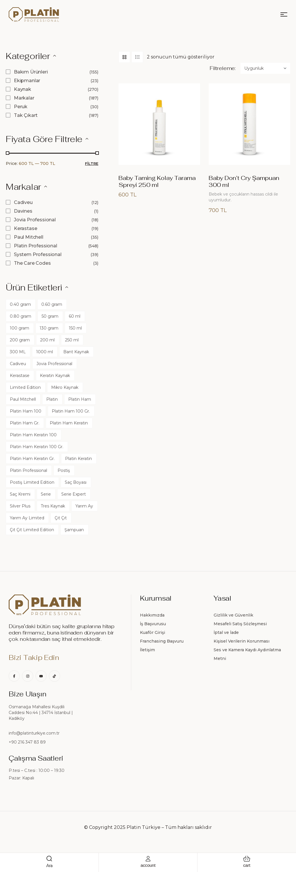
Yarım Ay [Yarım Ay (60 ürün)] (84, 506)
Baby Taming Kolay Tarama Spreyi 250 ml (157, 181)
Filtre (91, 163)
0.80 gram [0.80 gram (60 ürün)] (20, 316)
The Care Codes (32, 263)
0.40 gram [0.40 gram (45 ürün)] (20, 304)
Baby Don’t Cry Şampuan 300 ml (244, 181)
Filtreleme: (223, 68)
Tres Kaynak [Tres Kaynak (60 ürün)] (53, 506)
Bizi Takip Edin (34, 657)
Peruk (20, 106)
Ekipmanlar (27, 80)
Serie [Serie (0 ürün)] (46, 494)
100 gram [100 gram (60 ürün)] (19, 328)
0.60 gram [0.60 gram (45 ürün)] (51, 304)
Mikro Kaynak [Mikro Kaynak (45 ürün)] (64, 387)
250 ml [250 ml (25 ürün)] (72, 340)
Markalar (24, 98)
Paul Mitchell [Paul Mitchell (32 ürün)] (23, 399)
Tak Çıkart (26, 115)
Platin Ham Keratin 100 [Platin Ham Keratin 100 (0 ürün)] (33, 434)
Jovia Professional (35, 219)
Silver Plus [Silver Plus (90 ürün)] (20, 506)
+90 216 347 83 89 (27, 742)
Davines (23, 211)
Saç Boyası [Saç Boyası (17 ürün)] (75, 482)
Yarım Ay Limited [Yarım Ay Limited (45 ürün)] (27, 517)
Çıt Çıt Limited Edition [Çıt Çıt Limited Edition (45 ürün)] (32, 529)
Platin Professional (35, 246)
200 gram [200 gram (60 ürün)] (20, 340)
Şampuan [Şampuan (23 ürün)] (74, 529)
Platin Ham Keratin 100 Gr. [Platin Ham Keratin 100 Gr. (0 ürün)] (36, 446)
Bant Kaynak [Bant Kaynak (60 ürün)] (76, 351)
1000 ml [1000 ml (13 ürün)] (44, 351)
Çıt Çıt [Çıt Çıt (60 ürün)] (61, 517)
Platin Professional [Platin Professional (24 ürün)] (28, 470)
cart (246, 865)
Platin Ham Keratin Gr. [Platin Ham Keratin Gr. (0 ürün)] (32, 458)
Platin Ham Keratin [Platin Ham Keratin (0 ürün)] (69, 423)
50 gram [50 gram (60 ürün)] (50, 316)
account (148, 865)
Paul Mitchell (28, 237)
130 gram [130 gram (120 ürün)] (49, 328)
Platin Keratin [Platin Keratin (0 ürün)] (78, 458)
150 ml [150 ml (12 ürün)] (75, 328)
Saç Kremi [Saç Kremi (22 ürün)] (20, 494)
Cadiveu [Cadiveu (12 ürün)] (18, 363)
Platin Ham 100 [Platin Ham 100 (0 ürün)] (25, 411)
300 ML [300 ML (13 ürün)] (18, 351)
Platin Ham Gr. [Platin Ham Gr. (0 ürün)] (24, 423)
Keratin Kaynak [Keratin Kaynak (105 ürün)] (55, 375)
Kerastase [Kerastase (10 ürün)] (19, 375)
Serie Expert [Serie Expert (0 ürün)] (73, 494)
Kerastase (25, 228)
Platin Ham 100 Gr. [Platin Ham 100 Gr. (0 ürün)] (71, 411)
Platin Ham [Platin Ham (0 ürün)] (79, 399)
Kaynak (22, 89)
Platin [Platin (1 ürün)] (52, 399)
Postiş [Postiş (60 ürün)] (64, 470)
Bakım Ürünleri (31, 72)
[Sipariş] (265, 68)
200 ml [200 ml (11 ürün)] (47, 340)
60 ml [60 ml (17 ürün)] (74, 316)
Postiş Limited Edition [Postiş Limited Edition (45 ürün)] (32, 482)
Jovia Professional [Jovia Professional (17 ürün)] (54, 363)
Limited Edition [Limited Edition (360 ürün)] (25, 387)
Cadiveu (23, 202)
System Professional (38, 254)
